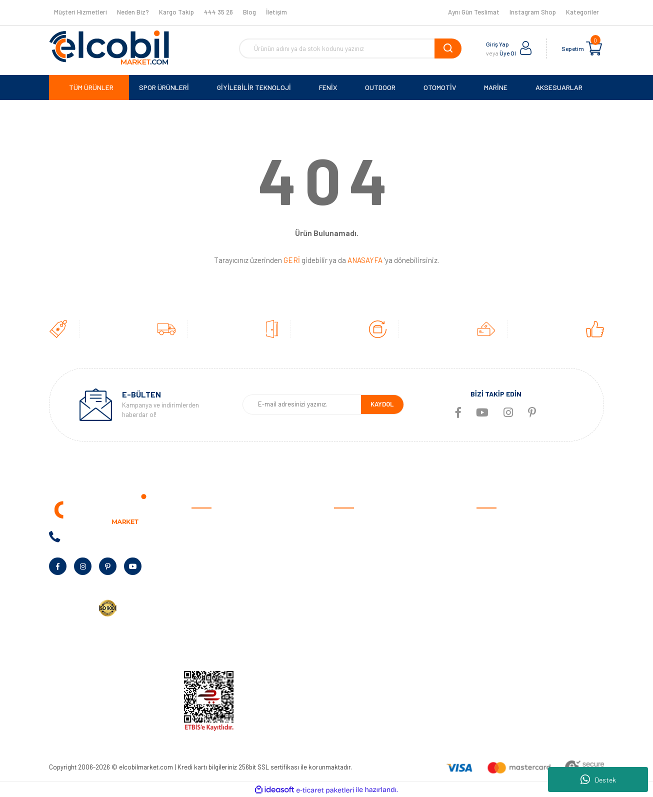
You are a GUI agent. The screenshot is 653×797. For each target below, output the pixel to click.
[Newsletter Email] (301, 404)
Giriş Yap (497, 44)
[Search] (350, 48)
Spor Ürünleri (496, 536)
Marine (486, 583)
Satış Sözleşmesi (360, 521)
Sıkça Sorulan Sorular (367, 614)
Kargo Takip (176, 12)
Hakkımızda (209, 536)
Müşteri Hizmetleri (80, 12)
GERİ (292, 260)
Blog (249, 12)
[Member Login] (526, 48)
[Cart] (594, 48)
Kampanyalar (212, 583)
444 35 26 (218, 12)
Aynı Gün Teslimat (474, 12)
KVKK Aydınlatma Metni (226, 645)
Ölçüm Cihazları (499, 630)
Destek (598, 779)
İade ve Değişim (357, 583)
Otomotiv (491, 521)
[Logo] (109, 47)
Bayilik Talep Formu (221, 598)
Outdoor (489, 568)
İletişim (276, 12)
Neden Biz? (133, 12)
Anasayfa (206, 521)
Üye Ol (508, 53)
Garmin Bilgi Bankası (364, 630)
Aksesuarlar (494, 614)
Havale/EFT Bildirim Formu (374, 660)
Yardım (202, 630)
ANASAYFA (365, 260)
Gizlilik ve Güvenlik (361, 552)
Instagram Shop (533, 12)
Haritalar (490, 598)
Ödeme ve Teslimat (362, 536)
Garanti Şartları (358, 568)
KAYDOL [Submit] (382, 404)
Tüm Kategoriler (500, 645)
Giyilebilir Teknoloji (503, 552)
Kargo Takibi (353, 645)
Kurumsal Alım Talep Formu (232, 614)
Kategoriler (582, 12)
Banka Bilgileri (213, 568)
